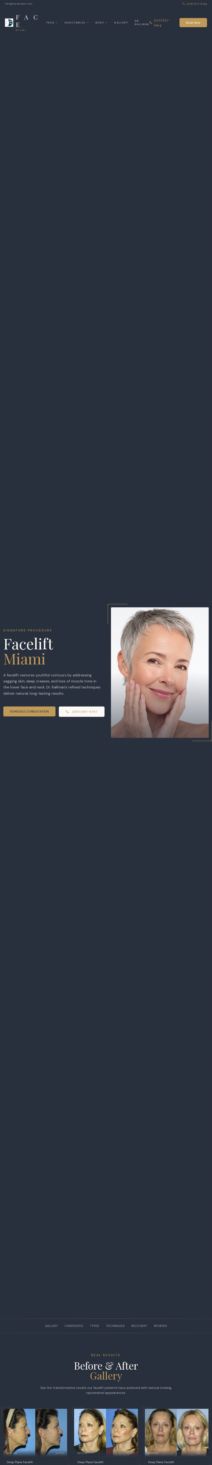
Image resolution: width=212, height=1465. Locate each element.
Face (52, 22)
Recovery (139, 1326)
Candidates (74, 1326)
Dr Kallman (142, 22)
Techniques (115, 1326)
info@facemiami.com (19, 3)
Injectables (76, 22)
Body (101, 22)
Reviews (160, 1326)
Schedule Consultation (29, 711)
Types (94, 1326)
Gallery (121, 22)
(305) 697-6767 (82, 712)
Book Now (193, 22)
